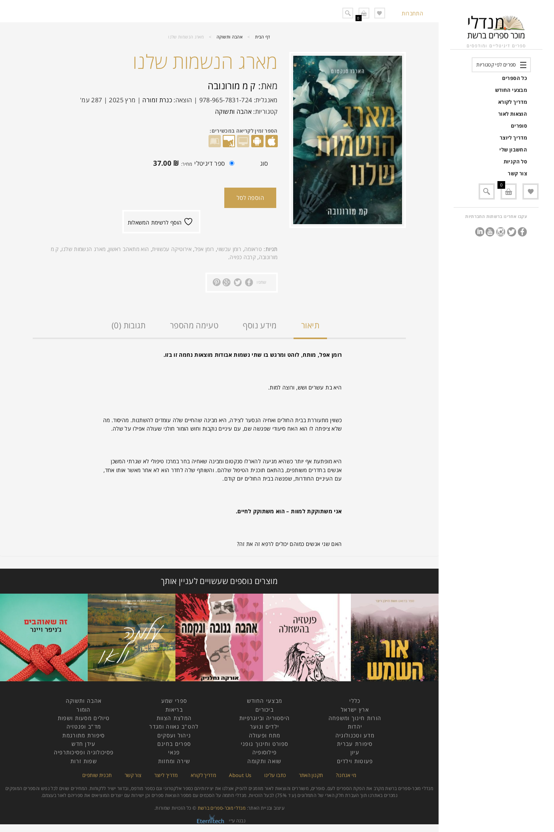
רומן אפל (204, 249)
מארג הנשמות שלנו (83, 249)
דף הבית (262, 37)
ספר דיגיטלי (191, 164)
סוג (264, 163)
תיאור (310, 325)
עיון (354, 752)
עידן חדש (83, 743)
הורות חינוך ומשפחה (355, 718)
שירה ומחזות (174, 761)
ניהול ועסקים (174, 735)
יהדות (355, 726)
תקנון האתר (311, 775)
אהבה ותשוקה (229, 37)
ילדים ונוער (264, 726)
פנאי (174, 752)
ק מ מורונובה (232, 85)
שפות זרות (83, 761)
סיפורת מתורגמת (83, 735)
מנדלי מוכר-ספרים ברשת (222, 808)
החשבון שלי (513, 149)
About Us (240, 775)
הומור (84, 709)
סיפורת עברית (355, 743)
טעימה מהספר (194, 325)
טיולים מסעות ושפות (84, 718)
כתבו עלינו (275, 775)
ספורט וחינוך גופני (264, 743)
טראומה (253, 249)
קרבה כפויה (243, 257)
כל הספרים (514, 78)
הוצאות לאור (512, 113)
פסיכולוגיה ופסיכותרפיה (84, 752)
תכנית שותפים (97, 775)
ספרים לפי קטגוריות (496, 64)
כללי (354, 700)
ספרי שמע (174, 700)
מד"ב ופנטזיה (84, 726)
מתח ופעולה (264, 735)
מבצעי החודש (511, 90)
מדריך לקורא (512, 101)
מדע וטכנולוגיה (354, 735)
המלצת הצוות (174, 718)
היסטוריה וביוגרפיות (264, 718)
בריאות (174, 709)
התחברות (412, 13)
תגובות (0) (129, 325)
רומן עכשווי (229, 249)
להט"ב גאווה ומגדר (174, 726)
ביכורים (264, 709)
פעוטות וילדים (355, 761)
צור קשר (517, 173)
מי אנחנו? (346, 775)
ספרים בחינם (174, 743)
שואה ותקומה (264, 761)
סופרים (519, 125)
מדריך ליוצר (513, 137)
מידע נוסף (260, 325)
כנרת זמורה (157, 100)
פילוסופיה (264, 752)
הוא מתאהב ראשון (128, 249)
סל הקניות (515, 161)
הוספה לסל (250, 197)
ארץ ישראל (355, 709)
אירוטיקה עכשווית (172, 249)
